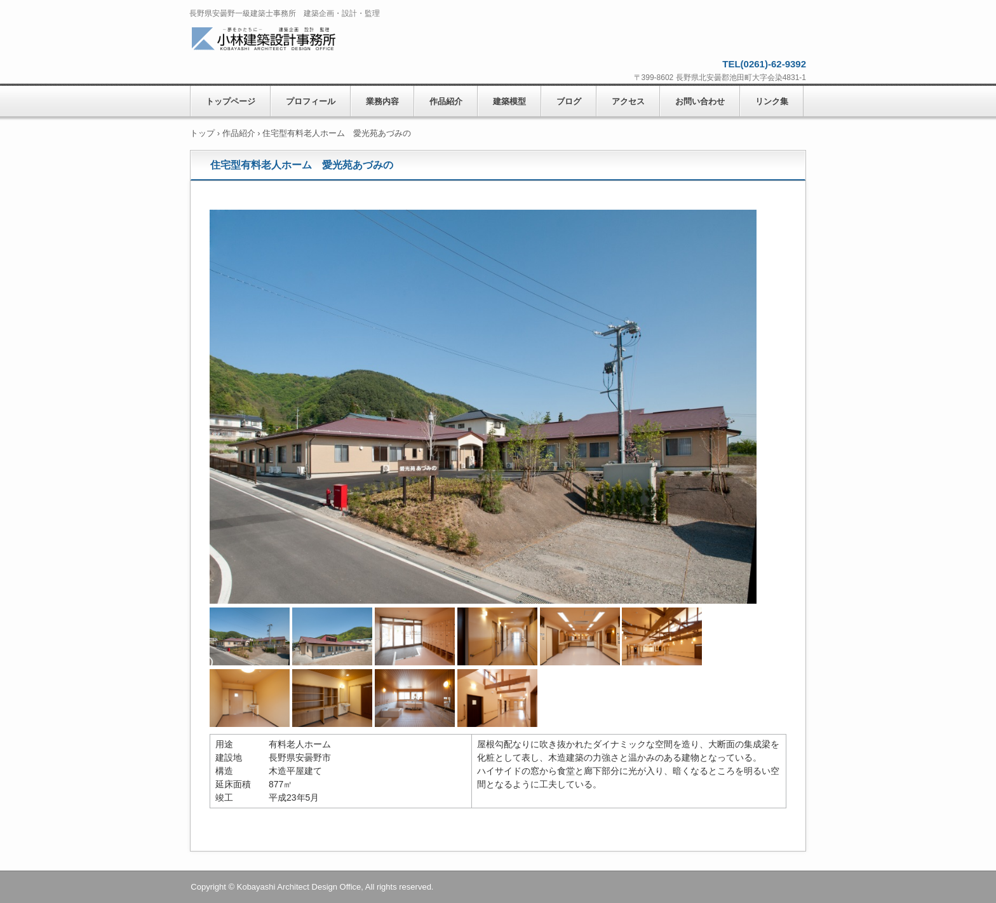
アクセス (628, 101)
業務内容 (382, 101)
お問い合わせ (700, 101)
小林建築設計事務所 (281, 39)
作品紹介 (445, 101)
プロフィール (310, 101)
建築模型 (509, 101)
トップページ (230, 101)
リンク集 (771, 101)
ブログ (568, 101)
